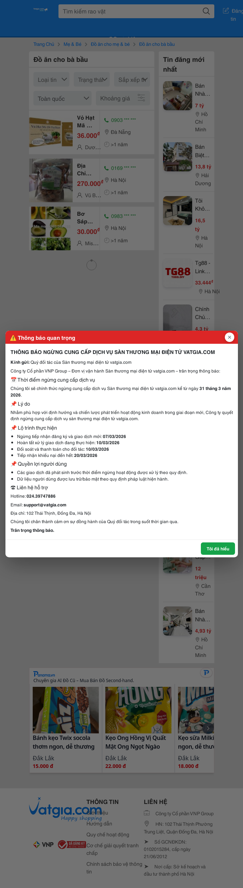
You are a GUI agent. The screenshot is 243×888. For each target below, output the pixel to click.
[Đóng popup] (229, 337)
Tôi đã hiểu (218, 548)
